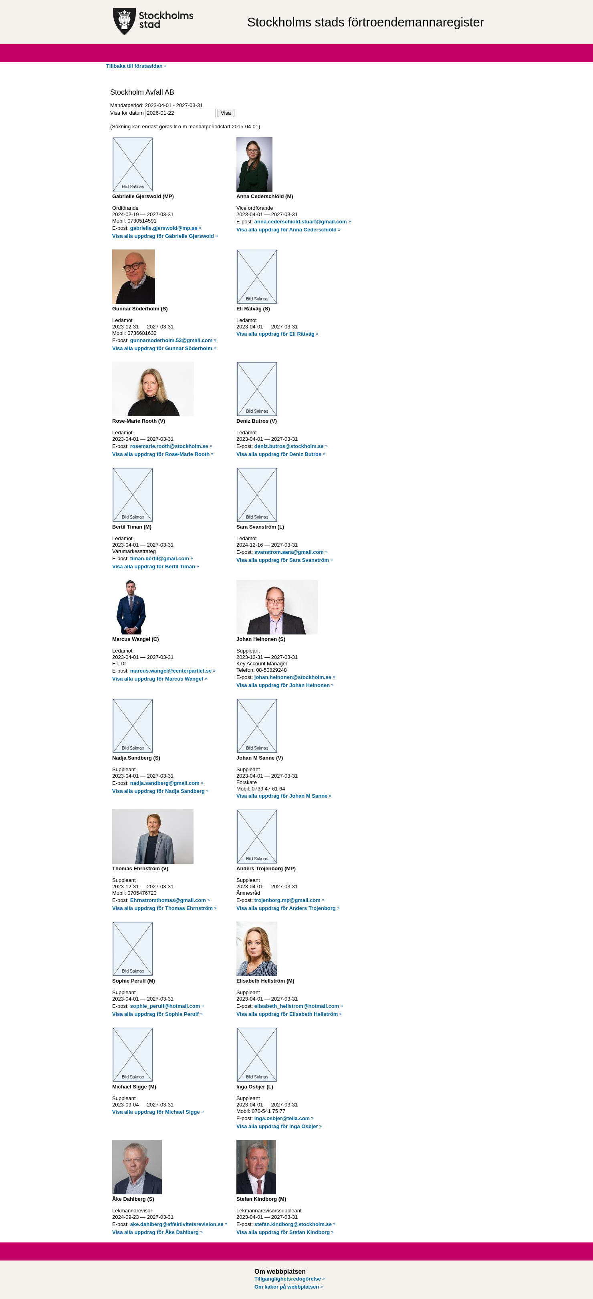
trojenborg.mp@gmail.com (287, 900)
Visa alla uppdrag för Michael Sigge (156, 1112)
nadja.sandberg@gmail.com (165, 783)
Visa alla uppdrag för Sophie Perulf (155, 1014)
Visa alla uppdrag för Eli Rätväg (275, 334)
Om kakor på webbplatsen (286, 1287)
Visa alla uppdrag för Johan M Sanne (281, 796)
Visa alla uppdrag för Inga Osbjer (277, 1126)
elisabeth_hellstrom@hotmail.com (296, 1006)
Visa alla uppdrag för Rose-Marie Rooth (161, 454)
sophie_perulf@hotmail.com (165, 1006)
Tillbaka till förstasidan (134, 66)
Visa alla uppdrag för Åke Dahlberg (155, 1232)
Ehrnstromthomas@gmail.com (168, 900)
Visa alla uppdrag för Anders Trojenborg (286, 908)
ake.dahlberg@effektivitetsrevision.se (177, 1224)
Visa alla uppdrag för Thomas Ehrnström (162, 908)
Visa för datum (127, 113)
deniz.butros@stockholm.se (289, 446)
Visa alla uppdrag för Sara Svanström (282, 560)
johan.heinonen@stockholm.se (292, 677)
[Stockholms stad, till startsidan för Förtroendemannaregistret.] (176, 22)
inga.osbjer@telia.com (282, 1118)
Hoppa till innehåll (27, 3)
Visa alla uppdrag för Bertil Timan (153, 566)
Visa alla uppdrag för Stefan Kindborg (283, 1232)
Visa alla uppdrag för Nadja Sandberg (158, 791)
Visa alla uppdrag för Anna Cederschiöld (286, 230)
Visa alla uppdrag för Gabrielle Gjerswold (163, 236)
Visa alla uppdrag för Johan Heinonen (283, 685)
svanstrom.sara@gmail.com (289, 552)
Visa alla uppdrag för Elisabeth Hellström (287, 1014)
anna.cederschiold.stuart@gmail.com (300, 222)
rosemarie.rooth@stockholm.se (169, 446)
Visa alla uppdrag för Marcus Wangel (157, 679)
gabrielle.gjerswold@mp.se (164, 228)
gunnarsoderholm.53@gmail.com (171, 340)
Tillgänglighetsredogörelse (287, 1279)
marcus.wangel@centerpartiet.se (171, 671)
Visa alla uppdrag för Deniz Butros (278, 454)
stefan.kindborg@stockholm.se (293, 1224)
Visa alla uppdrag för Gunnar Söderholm (162, 348)
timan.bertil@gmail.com (159, 558)
